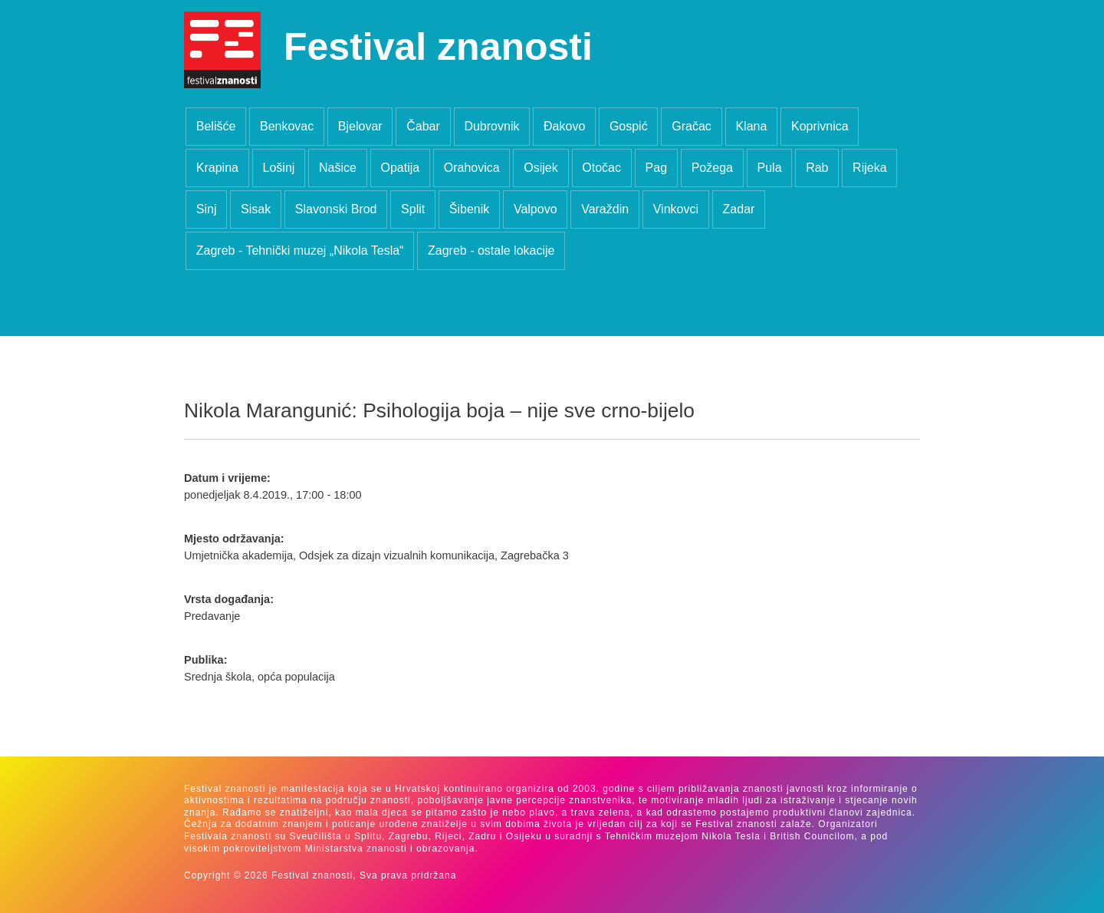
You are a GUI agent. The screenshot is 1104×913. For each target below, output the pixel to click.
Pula (769, 167)
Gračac (691, 126)
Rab (817, 167)
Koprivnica (820, 126)
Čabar (423, 126)
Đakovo (564, 126)
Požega (712, 167)
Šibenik (469, 209)
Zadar (739, 209)
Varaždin (605, 209)
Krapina (217, 167)
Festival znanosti (438, 46)
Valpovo (535, 209)
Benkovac (287, 126)
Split (413, 209)
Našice (337, 167)
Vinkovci (675, 209)
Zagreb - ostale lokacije (491, 250)
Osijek (540, 167)
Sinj (206, 209)
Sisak (256, 209)
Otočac (601, 167)
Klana (751, 126)
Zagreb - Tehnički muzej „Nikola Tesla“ (300, 250)
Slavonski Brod (336, 209)
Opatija (399, 167)
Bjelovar (360, 126)
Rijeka (869, 167)
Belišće (216, 126)
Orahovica (472, 167)
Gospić (629, 126)
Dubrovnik (491, 126)
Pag (656, 167)
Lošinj (279, 167)
